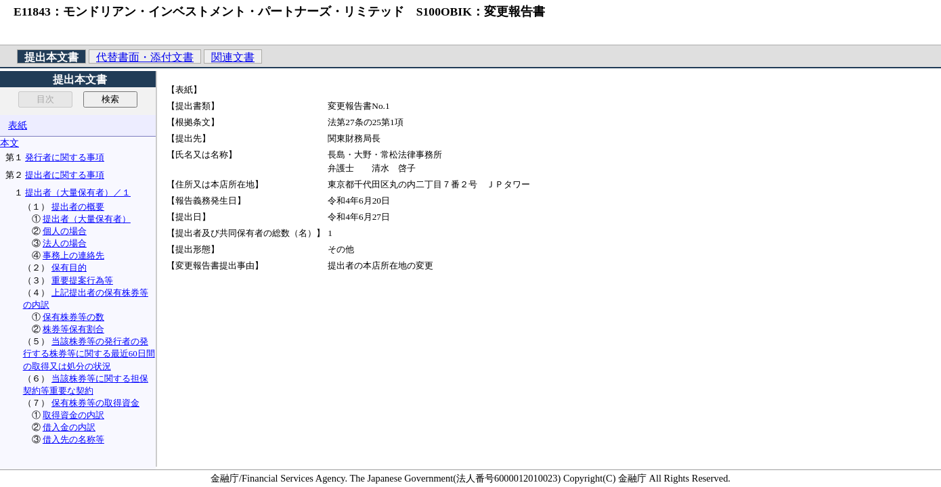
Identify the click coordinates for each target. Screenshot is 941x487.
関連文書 (233, 57)
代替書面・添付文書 (145, 57)
